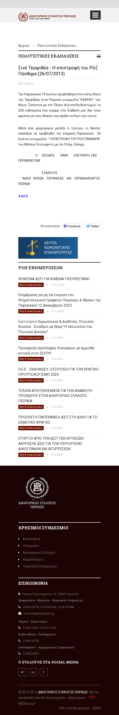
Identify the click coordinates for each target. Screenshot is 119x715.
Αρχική (23, 45)
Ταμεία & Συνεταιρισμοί (38, 566)
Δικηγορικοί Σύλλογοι (36, 552)
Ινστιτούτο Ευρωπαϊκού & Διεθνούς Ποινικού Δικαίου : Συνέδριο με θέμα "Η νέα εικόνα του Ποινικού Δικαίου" (56, 326)
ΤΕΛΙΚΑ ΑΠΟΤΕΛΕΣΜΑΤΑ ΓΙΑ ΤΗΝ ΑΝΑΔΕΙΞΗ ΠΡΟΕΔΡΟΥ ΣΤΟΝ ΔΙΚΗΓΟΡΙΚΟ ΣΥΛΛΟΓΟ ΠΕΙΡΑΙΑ (55, 396)
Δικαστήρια (29, 539)
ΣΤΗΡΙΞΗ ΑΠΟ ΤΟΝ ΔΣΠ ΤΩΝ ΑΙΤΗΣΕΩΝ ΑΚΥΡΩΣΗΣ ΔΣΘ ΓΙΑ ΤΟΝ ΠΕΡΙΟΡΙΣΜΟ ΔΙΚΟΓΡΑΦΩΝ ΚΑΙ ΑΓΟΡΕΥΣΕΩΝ (51, 443)
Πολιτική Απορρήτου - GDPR (80, 708)
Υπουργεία (28, 546)
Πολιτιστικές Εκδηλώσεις (57, 45)
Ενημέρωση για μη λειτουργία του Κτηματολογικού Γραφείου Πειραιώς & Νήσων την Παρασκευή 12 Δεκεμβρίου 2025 (59, 300)
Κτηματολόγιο (30, 559)
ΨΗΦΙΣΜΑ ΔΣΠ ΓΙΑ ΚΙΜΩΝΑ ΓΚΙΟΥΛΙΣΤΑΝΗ (53, 279)
